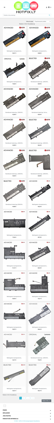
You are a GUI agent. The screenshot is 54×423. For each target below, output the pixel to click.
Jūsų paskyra (7, 416)
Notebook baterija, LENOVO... (40, 82)
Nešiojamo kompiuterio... (14, 51)
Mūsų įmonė (6, 413)
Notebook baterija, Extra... (40, 112)
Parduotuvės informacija (10, 418)
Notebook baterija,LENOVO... (14, 204)
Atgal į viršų (46, 401)
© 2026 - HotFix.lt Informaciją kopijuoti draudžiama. (27, 421)
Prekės (5, 410)
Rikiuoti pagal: (29, 21)
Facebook (4, 405)
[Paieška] (27, 15)
